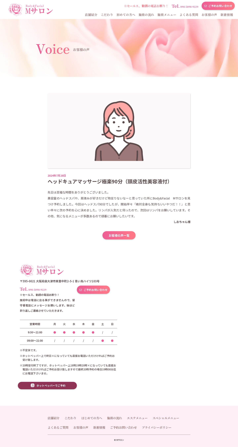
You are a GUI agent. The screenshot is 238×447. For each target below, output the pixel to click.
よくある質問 (188, 14)
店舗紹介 (91, 14)
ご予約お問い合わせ (220, 6)
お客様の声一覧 (119, 235)
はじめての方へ (91, 418)
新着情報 (226, 14)
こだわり (107, 14)
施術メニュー (167, 14)
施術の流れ (146, 14)
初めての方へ (126, 14)
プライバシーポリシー (156, 427)
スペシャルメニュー (166, 418)
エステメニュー (137, 418)
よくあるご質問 (58, 427)
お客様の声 (209, 14)
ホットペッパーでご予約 (51, 385)
